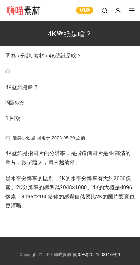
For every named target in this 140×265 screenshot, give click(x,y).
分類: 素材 (32, 56)
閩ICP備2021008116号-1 (96, 254)
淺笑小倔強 (20, 138)
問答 (10, 56)
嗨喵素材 (23, 10)
